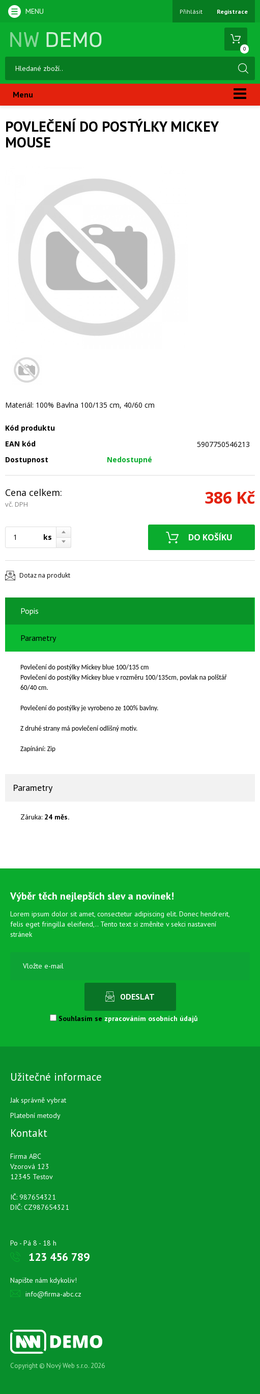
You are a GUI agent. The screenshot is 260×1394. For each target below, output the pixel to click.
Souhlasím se (124, 1018)
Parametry (38, 638)
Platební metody (35, 1115)
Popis (29, 611)
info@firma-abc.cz (53, 1294)
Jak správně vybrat (38, 1100)
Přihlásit (191, 11)
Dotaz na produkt (44, 575)
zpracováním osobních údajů (151, 1018)
